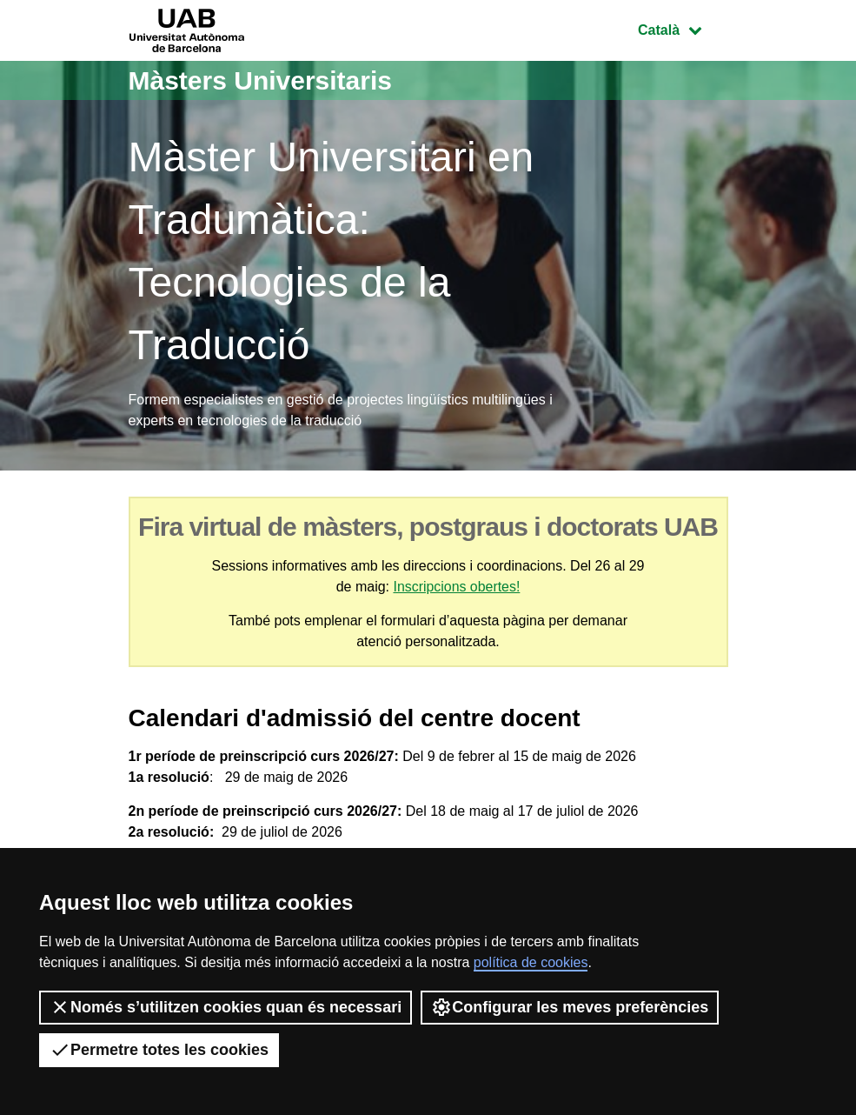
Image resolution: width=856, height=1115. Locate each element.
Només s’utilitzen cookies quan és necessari (225, 1007)
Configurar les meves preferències (569, 1007)
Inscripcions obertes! (457, 586)
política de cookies (531, 962)
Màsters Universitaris (261, 80)
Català (682, 28)
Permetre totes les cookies (159, 1049)
